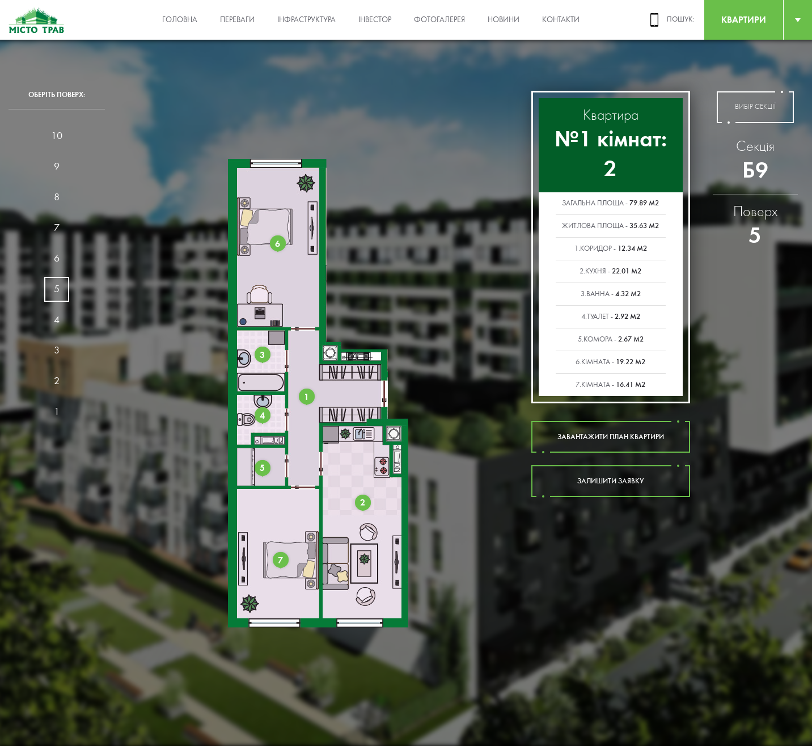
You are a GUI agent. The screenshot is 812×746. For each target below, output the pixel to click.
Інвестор (374, 19)
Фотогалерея (439, 19)
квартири (743, 19)
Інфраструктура (306, 19)
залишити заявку (610, 481)
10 (56, 136)
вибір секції (755, 107)
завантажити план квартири (610, 436)
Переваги (237, 19)
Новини (503, 19)
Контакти (561, 19)
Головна (179, 19)
